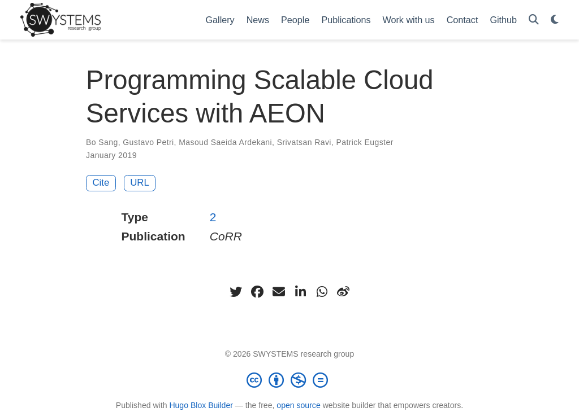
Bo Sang (102, 142)
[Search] (534, 20)
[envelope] (278, 291)
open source (298, 405)
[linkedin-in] (300, 291)
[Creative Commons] (289, 379)
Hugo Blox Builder (201, 405)
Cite (101, 182)
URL (139, 182)
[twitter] (235, 291)
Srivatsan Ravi (304, 142)
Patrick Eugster (364, 142)
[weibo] (343, 291)
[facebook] (257, 291)
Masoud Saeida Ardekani (225, 142)
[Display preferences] (555, 20)
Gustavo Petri (148, 142)
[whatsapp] (321, 291)
